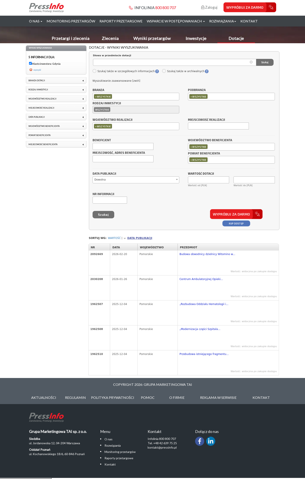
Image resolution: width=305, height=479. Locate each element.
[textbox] (114, 96)
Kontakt (249, 21)
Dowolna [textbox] (100, 179)
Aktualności (43, 397)
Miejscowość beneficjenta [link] (42, 144)
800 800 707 (165, 7)
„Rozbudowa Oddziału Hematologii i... (203, 304)
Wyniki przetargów (152, 38)
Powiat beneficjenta (204, 153)
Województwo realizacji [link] (42, 99)
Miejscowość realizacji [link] (41, 108)
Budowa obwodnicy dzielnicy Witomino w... (207, 254)
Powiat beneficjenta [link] (39, 135)
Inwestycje (196, 38)
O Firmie (176, 397)
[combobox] (136, 96)
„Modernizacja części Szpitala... (199, 329)
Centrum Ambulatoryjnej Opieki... (201, 279)
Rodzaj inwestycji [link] (38, 89)
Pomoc (148, 397)
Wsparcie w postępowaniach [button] (176, 21)
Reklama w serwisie (218, 397)
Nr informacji (103, 194)
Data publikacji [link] (36, 117)
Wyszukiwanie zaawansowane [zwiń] (116, 80)
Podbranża (197, 90)
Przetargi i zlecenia (70, 38)
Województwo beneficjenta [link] (44, 126)
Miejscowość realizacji (206, 119)
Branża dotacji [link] (36, 80)
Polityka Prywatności (112, 397)
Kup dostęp (236, 223)
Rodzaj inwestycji (107, 103)
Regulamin (75, 397)
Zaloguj (209, 7)
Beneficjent (102, 140)
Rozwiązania (112, 445)
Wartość (114, 238)
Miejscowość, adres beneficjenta (119, 152)
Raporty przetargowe (120, 21)
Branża (98, 90)
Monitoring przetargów (71, 21)
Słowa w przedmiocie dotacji (112, 55)
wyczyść (37, 69)
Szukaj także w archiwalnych (183, 71)
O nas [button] (35, 21)
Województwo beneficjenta (210, 140)
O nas (108, 439)
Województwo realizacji (112, 119)
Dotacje (236, 38)
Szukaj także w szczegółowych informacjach (124, 71)
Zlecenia (110, 38)
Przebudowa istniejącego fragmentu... (204, 354)
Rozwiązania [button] (222, 21)
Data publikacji (104, 173)
